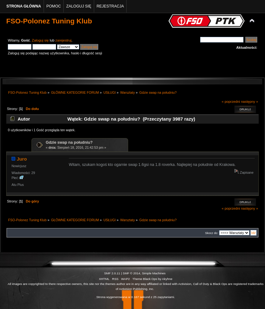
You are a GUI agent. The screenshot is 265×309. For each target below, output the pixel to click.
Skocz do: (211, 233)
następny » (249, 101)
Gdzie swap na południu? (69, 142)
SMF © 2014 (131, 273)
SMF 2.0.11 (112, 273)
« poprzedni (231, 101)
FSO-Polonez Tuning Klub (49, 21)
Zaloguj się (40, 40)
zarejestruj (63, 40)
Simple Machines (154, 273)
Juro (22, 159)
